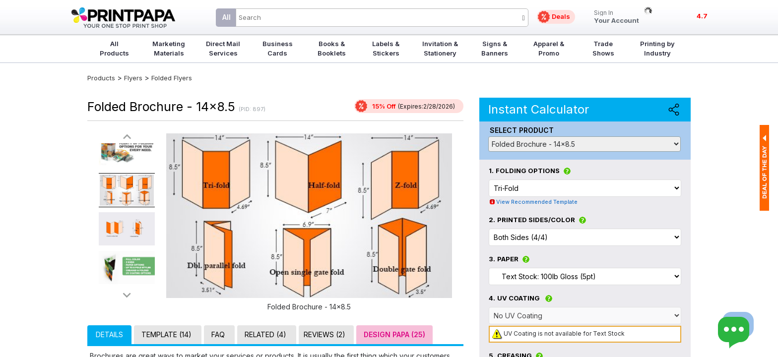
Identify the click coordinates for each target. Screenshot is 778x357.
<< (127, 137)
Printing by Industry (657, 48)
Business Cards (277, 48)
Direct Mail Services (223, 48)
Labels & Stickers (385, 48)
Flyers (133, 78)
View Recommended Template (537, 201)
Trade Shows (603, 48)
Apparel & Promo (548, 48)
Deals (561, 16)
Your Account (616, 17)
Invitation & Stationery (440, 48)
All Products (114, 48)
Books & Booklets (332, 48)
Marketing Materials (168, 48)
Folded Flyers (171, 78)
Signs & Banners (494, 48)
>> (127, 294)
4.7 (702, 16)
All (226, 17)
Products (101, 78)
